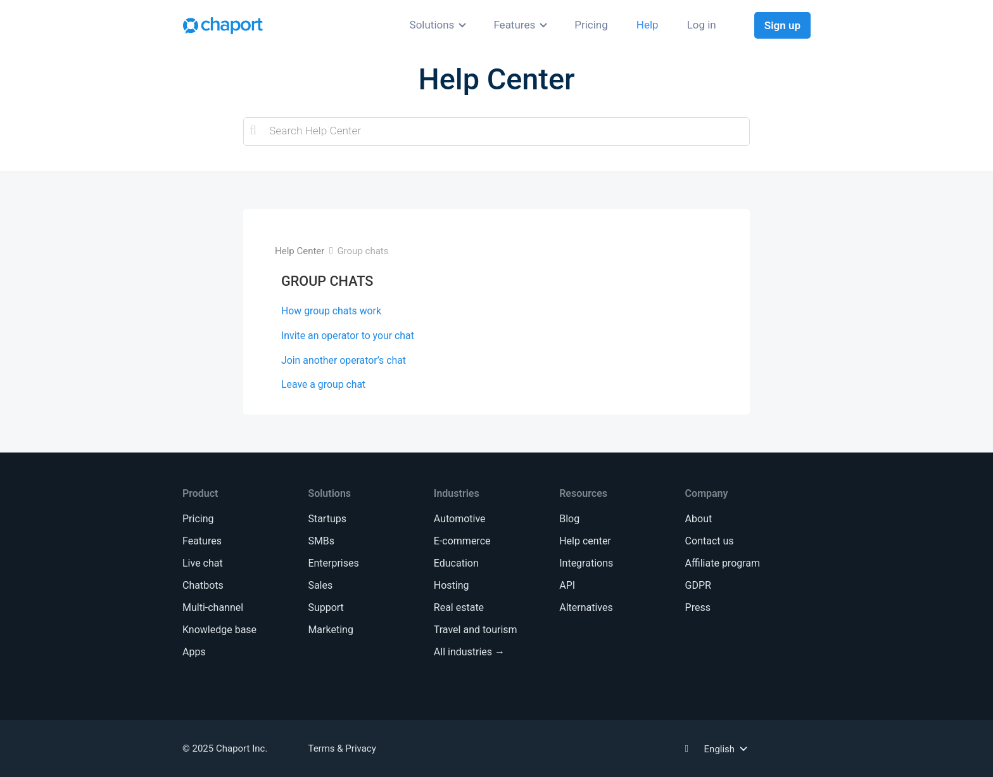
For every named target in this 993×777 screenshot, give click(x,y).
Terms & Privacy (342, 748)
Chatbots (203, 585)
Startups (327, 519)
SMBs (321, 541)
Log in (701, 24)
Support (325, 607)
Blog (569, 519)
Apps (194, 652)
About (698, 519)
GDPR (698, 585)
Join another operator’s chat (343, 360)
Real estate (459, 607)
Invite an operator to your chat (347, 336)
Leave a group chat (323, 384)
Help (647, 24)
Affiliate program (722, 563)
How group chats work (331, 311)
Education (456, 563)
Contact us (709, 541)
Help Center (299, 251)
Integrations (586, 563)
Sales (320, 585)
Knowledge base (219, 630)
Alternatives (586, 607)
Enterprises (333, 563)
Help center (585, 541)
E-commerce (462, 541)
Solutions (432, 24)
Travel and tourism (475, 630)
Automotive (460, 519)
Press (698, 607)
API (567, 585)
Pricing (591, 24)
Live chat (202, 563)
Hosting (451, 585)
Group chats (362, 251)
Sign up (782, 25)
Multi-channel (212, 607)
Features (514, 24)
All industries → (469, 652)
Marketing (330, 630)
